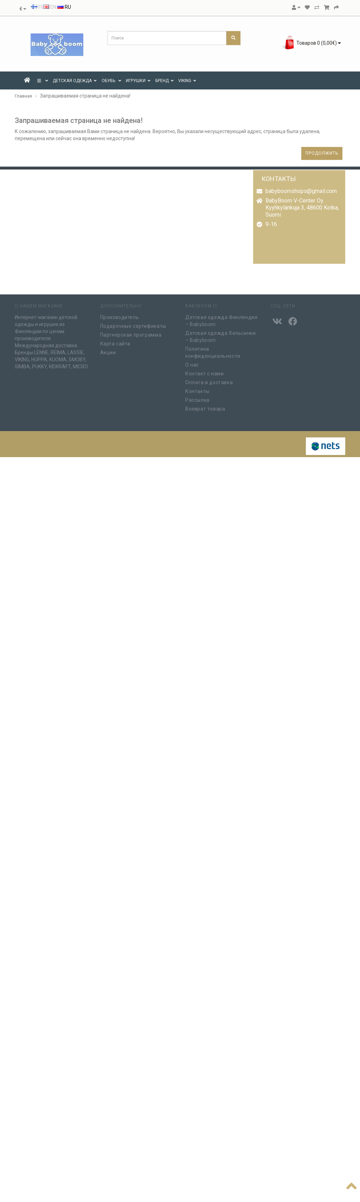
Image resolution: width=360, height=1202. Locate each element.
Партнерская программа (131, 333)
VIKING (187, 80)
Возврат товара (205, 407)
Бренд (164, 80)
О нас (192, 363)
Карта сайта (115, 342)
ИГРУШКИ (138, 80)
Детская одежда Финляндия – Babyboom (221, 319)
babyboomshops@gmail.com (301, 191)
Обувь (111, 80)
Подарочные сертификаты (133, 324)
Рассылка (197, 398)
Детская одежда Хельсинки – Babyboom (220, 335)
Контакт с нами (204, 372)
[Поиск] (233, 38)
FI (36, 7)
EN (49, 7)
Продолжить (322, 153)
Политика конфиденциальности (212, 350)
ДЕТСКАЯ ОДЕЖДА (75, 80)
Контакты (197, 389)
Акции (108, 351)
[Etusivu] (27, 80)
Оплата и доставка (209, 381)
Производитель (119, 315)
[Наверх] (351, 1184)
